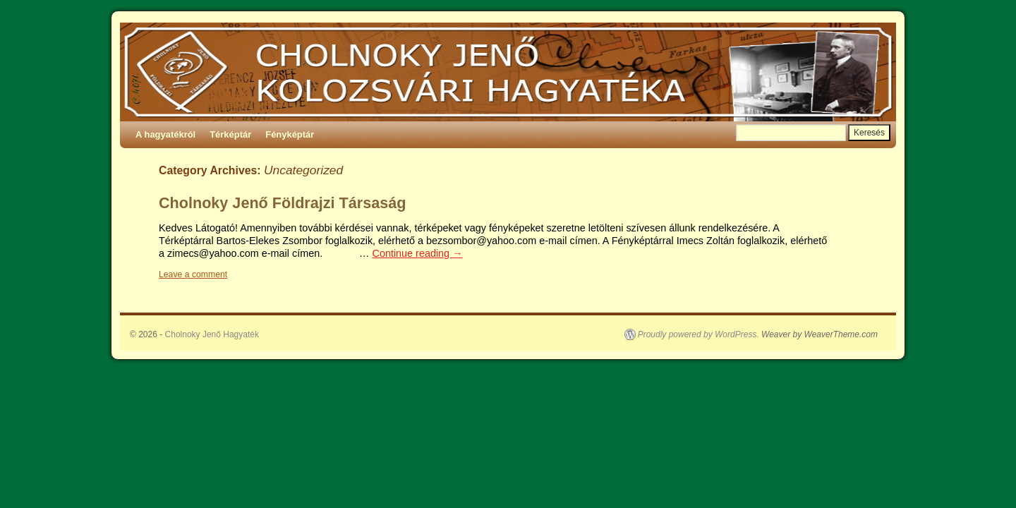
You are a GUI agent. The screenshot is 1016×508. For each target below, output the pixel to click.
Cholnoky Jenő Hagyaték (212, 334)
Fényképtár (289, 134)
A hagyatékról (165, 134)
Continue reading (418, 253)
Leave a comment (193, 274)
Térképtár (230, 134)
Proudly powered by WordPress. (698, 334)
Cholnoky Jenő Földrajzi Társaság (282, 203)
